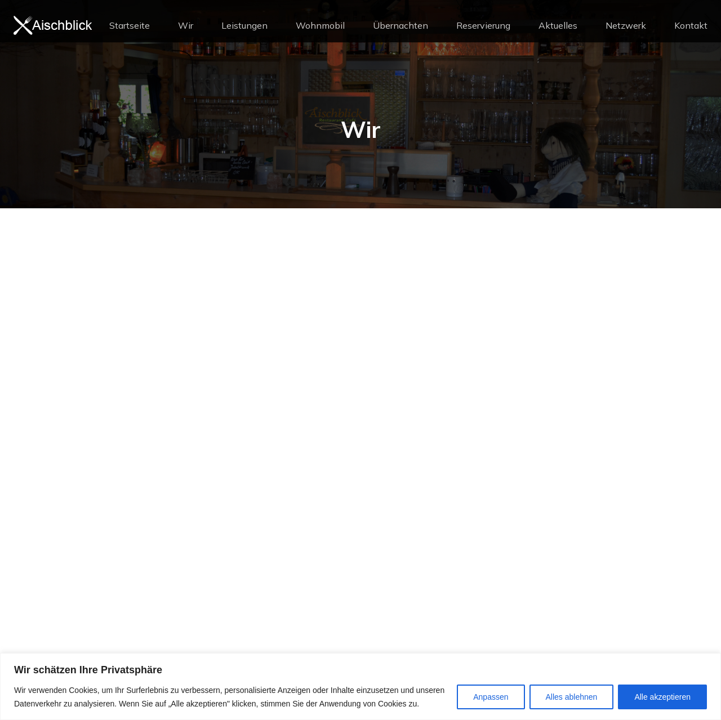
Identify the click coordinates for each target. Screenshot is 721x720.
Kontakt (690, 25)
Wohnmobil (320, 25)
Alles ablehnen (572, 696)
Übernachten (400, 25)
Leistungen (244, 25)
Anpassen (490, 696)
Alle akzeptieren (662, 696)
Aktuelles (557, 25)
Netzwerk (626, 25)
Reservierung (483, 25)
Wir (185, 25)
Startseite (129, 25)
